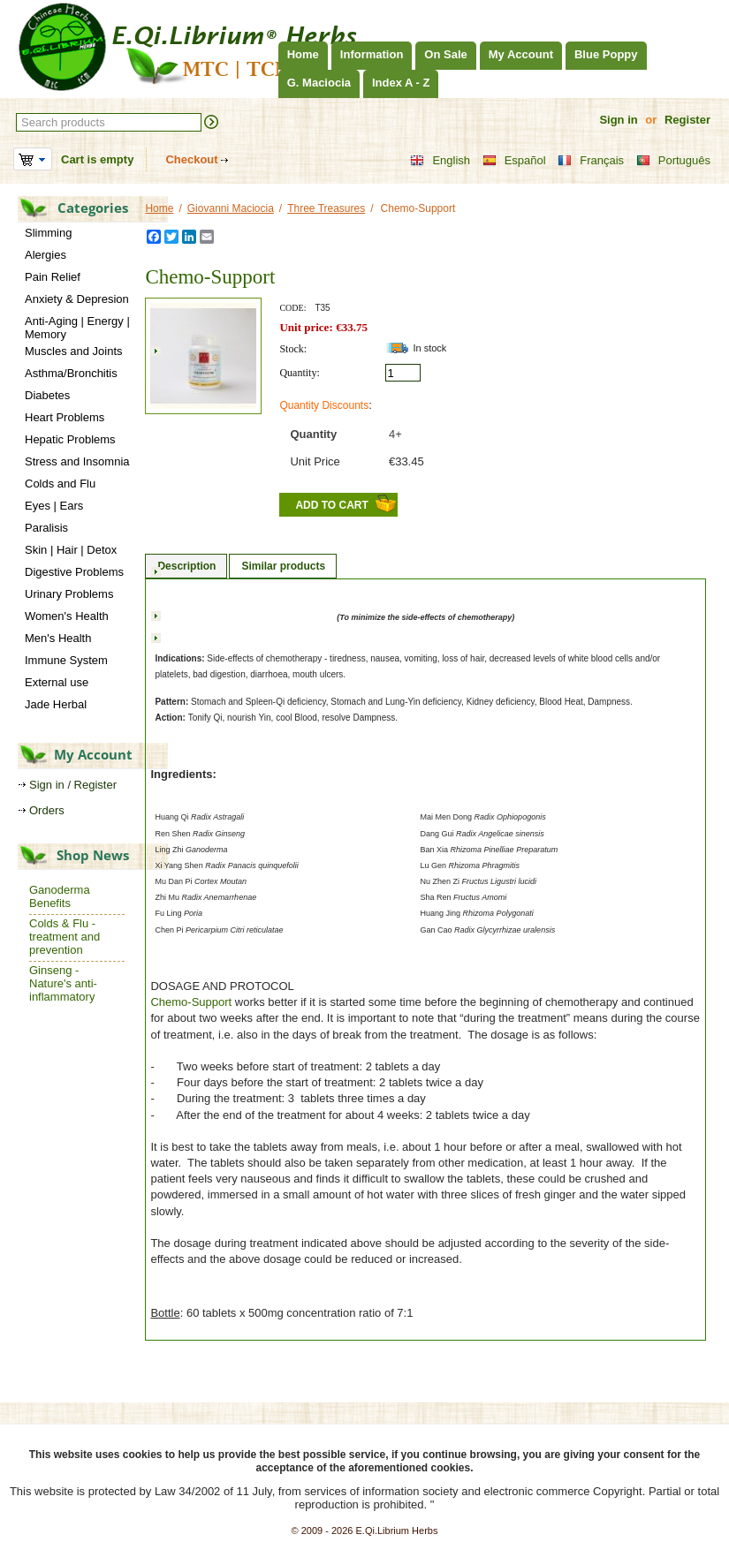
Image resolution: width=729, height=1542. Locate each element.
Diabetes (47, 395)
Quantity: (299, 373)
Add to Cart (331, 505)
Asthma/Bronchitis (71, 373)
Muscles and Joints (74, 351)
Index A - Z (400, 82)
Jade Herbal (56, 704)
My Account (521, 54)
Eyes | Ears (54, 505)
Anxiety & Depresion (77, 299)
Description (186, 566)
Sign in (618, 119)
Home (303, 54)
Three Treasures (326, 208)
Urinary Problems (69, 594)
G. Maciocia (319, 82)
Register (687, 119)
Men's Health (58, 638)
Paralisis (46, 527)
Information (372, 54)
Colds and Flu (60, 483)
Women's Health (67, 616)
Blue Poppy (606, 54)
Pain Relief (52, 276)
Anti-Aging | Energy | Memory (77, 327)
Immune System (66, 660)
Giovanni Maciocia (230, 208)
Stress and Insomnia (77, 461)
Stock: (293, 349)
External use (56, 682)
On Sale (445, 54)
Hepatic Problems (70, 439)
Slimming (48, 232)
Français (591, 161)
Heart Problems (64, 417)
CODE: (292, 308)
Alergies (45, 254)
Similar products (283, 566)
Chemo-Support (191, 1002)
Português (673, 161)
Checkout (191, 159)
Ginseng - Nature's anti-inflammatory (63, 983)
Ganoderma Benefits (59, 896)
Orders (47, 810)
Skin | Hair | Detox (71, 549)
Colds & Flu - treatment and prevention (64, 936)
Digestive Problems (74, 571)
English (440, 161)
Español (514, 161)
